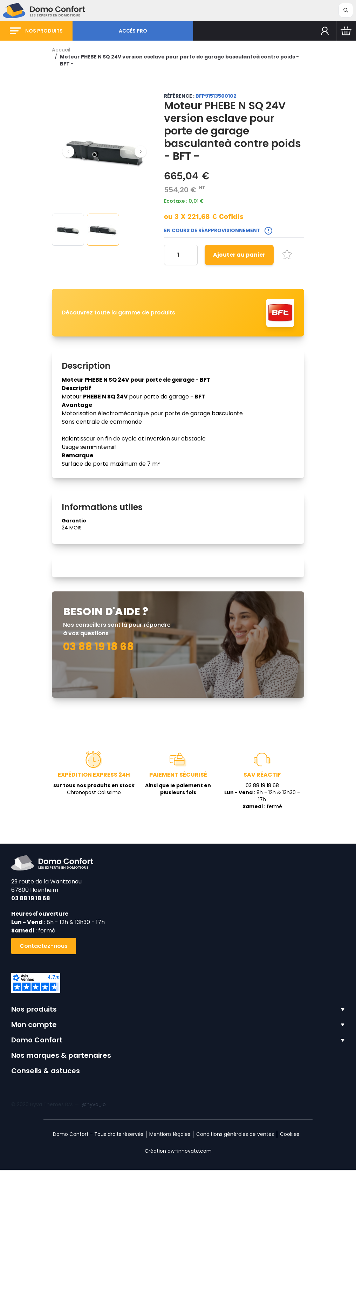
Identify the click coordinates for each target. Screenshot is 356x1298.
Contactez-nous (44, 1074)
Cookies (289, 1262)
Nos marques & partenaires (61, 1183)
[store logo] (44, 10)
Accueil (61, 49)
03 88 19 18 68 (30, 1026)
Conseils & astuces (45, 1199)
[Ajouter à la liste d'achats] (287, 254)
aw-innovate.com (189, 1279)
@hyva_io (94, 1232)
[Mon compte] (325, 31)
